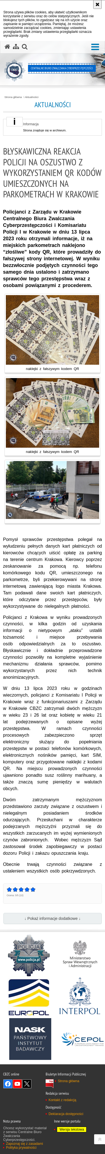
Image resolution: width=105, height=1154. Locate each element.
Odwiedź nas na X (26, 1083)
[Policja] (29, 955)
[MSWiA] (80, 955)
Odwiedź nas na (7, 1083)
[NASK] (30, 1039)
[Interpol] (80, 997)
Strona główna (13, 97)
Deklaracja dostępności (65, 1114)
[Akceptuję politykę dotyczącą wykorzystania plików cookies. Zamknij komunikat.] (97, 4)
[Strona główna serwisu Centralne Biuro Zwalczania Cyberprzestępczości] (7, 47)
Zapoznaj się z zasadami (24, 1144)
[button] (95, 47)
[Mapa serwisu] (16, 47)
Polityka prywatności (21, 1148)
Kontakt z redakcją (62, 1100)
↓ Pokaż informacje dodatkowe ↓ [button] (52, 918)
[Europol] (29, 997)
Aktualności (32, 97)
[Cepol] (83, 1039)
